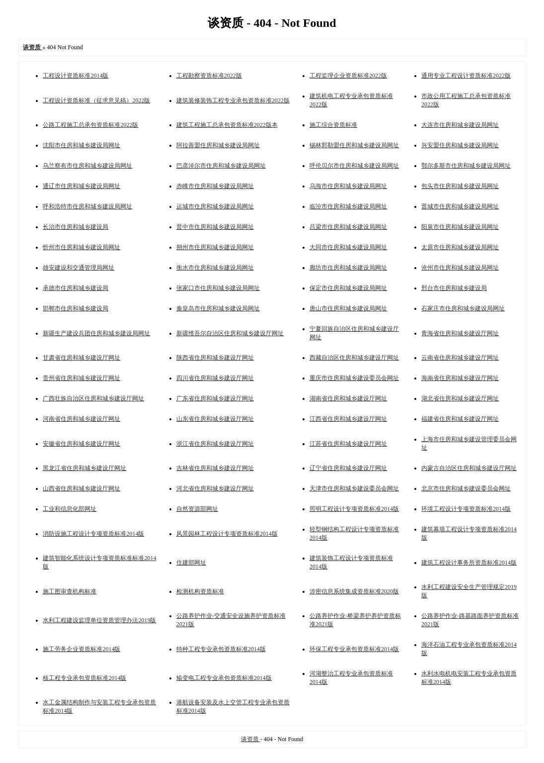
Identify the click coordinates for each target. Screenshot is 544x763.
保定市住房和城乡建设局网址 (348, 288)
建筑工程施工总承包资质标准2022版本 (227, 124)
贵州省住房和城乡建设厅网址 (81, 378)
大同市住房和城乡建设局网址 (348, 247)
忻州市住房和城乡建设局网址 (81, 247)
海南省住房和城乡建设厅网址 (460, 378)
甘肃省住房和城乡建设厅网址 (81, 357)
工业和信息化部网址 (69, 508)
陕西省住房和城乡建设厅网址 (215, 357)
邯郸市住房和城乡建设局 (75, 308)
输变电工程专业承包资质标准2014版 (224, 677)
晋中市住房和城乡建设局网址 (215, 226)
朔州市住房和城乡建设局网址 (215, 247)
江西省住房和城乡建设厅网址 (348, 418)
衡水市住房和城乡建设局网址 (215, 267)
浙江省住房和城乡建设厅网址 (215, 443)
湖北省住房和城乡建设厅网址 (460, 398)
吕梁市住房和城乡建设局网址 (348, 226)
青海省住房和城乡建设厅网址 (460, 333)
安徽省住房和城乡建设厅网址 (81, 443)
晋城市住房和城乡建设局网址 (460, 206)
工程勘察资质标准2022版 (209, 75)
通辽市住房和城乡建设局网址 (81, 186)
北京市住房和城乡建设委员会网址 (466, 488)
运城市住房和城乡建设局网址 (215, 206)
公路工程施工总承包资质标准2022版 (90, 124)
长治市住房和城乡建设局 (75, 226)
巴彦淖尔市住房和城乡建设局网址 (221, 165)
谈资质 (250, 739)
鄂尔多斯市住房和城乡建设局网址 (466, 165)
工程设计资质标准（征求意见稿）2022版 (96, 100)
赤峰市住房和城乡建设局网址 (215, 186)
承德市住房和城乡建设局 (75, 288)
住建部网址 (191, 562)
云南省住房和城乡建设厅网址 (460, 357)
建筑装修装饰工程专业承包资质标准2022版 (233, 100)
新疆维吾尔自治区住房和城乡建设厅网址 (230, 333)
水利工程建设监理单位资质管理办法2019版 (99, 620)
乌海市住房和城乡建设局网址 (348, 186)
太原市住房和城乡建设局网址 (460, 247)
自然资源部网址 (197, 508)
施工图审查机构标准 (69, 591)
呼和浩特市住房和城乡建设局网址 (87, 206)
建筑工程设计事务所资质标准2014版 (469, 562)
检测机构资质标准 (200, 591)
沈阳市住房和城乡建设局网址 (81, 145)
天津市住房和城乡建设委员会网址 (354, 488)
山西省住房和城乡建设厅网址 (81, 488)
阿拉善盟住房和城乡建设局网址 (218, 145)
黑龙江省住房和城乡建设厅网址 (84, 468)
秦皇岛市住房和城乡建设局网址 (218, 308)
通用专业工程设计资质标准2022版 (466, 75)
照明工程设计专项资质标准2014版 (354, 508)
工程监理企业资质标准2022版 (348, 75)
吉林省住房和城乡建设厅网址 (215, 468)
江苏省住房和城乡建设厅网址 (348, 443)
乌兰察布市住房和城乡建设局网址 (87, 165)
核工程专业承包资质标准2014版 (84, 677)
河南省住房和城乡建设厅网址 (81, 418)
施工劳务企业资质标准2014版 (81, 649)
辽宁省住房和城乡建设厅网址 (348, 468)
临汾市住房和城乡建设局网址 (348, 206)
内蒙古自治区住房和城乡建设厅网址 (469, 468)
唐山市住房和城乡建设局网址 (348, 308)
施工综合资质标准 (333, 124)
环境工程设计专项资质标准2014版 (466, 508)
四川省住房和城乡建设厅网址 (215, 378)
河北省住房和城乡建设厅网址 (215, 488)
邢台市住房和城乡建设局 (454, 288)
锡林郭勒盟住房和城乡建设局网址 (354, 145)
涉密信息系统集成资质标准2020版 (354, 591)
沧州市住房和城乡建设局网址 (460, 267)
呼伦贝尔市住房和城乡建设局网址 (354, 165)
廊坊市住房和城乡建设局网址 (348, 267)
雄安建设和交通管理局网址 (78, 267)
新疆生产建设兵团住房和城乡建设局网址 (96, 333)
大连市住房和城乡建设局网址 (460, 124)
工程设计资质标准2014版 (75, 75)
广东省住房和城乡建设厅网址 (215, 398)
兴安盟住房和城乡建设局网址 (460, 145)
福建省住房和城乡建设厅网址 (460, 418)
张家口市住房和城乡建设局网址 (218, 288)
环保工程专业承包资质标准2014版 (354, 649)
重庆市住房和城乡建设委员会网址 (354, 378)
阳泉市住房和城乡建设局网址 (460, 226)
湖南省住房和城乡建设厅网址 (348, 398)
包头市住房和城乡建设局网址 (460, 186)
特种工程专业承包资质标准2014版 (221, 649)
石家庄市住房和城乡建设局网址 (463, 308)
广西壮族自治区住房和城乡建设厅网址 (93, 398)
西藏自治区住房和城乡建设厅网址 (354, 357)
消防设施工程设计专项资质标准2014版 (93, 533)
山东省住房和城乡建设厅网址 (215, 418)
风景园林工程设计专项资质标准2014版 (227, 533)
